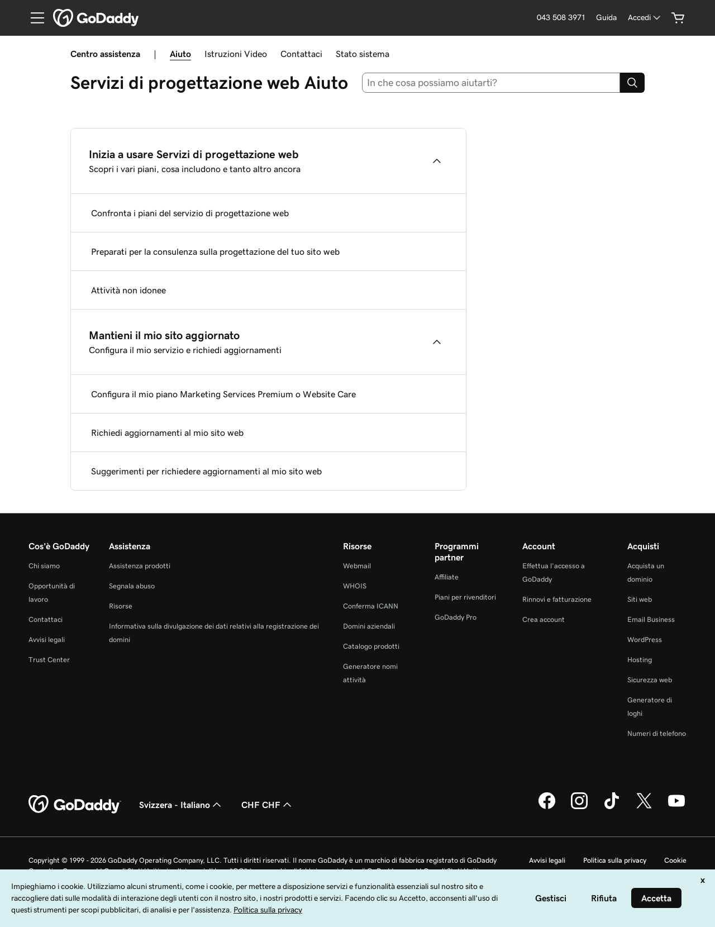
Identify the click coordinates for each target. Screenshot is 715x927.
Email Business (651, 619)
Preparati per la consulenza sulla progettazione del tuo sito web (215, 251)
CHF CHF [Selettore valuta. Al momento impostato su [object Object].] (267, 804)
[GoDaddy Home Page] (74, 804)
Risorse (120, 606)
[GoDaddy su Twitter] (644, 807)
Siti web (639, 599)
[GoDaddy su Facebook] (547, 807)
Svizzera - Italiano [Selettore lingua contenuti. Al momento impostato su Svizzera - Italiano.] (181, 804)
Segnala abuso (132, 586)
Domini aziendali (369, 626)
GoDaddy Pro (455, 617)
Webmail (357, 565)
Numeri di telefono (656, 733)
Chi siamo (44, 565)
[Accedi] (645, 17)
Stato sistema (362, 53)
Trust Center (49, 659)
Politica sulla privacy (614, 860)
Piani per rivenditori (465, 597)
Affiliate (447, 577)
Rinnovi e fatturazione (557, 599)
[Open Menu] (32, 17)
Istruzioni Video (235, 53)
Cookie (675, 860)
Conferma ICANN (370, 606)
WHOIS (354, 586)
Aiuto (180, 53)
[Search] (632, 83)
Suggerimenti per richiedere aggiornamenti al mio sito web (206, 471)
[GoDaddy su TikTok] (612, 807)
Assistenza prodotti (139, 565)
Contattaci (301, 53)
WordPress (644, 639)
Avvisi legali (46, 639)
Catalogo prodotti (371, 646)
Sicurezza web (649, 679)
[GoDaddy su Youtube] (676, 807)
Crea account (543, 619)
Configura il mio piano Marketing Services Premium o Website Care (223, 393)
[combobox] (491, 83)
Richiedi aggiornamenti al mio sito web (167, 432)
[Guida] (606, 17)
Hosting (639, 659)
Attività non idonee (128, 290)
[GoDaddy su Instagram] (579, 807)
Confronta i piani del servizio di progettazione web (190, 212)
